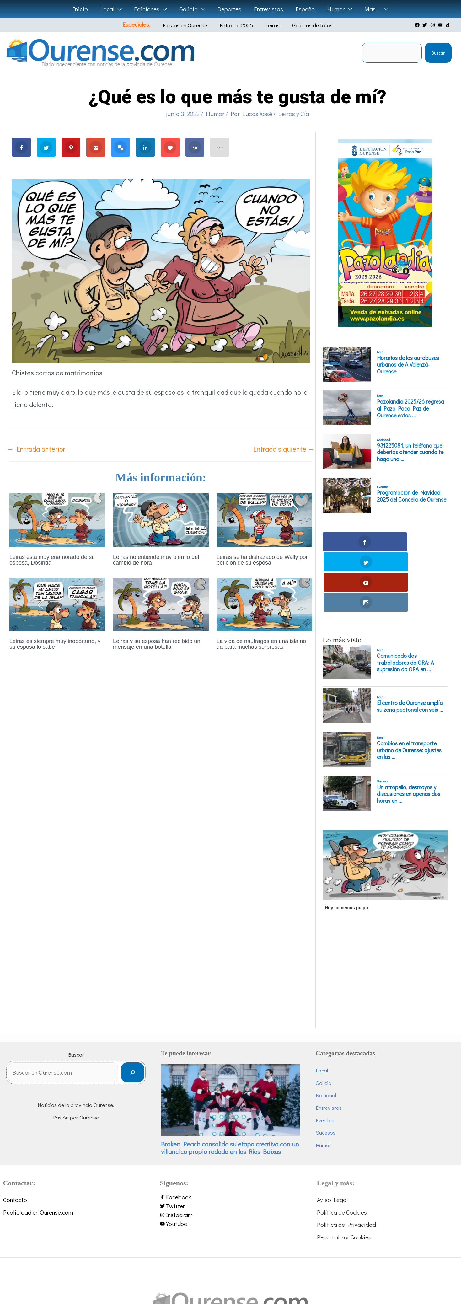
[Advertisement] (384, 923)
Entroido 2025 (237, 25)
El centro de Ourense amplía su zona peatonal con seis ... (410, 645)
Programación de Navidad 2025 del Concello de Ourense (411, 496)
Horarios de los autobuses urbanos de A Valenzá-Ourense (408, 365)
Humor (215, 114)
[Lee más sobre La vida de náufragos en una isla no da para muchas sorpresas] (264, 603)
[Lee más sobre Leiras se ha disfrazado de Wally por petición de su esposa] (264, 519)
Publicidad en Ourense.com (38, 1151)
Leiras (269, 25)
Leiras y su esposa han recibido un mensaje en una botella (156, 644)
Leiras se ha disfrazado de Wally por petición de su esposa (262, 560)
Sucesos (382, 720)
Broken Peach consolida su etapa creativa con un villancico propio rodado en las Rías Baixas (230, 1087)
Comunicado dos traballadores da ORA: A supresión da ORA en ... (405, 602)
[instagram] (433, 25)
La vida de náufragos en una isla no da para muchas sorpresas (261, 644)
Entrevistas (329, 1046)
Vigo (192, 1069)
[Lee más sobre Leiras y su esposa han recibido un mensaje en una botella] (161, 603)
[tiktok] (449, 25)
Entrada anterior (36, 448)
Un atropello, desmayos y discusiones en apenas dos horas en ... (408, 733)
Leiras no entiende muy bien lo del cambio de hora (156, 560)
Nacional (326, 1034)
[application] (119, 9)
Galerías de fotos (304, 25)
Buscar (438, 53)
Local (380, 352)
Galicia (323, 1022)
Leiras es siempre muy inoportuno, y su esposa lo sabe (54, 644)
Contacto (15, 1139)
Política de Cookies (342, 1151)
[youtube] (441, 25)
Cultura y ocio (176, 1069)
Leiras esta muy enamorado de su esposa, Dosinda (52, 560)
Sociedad (383, 439)
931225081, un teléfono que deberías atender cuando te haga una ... (410, 452)
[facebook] (418, 25)
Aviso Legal (332, 1139)
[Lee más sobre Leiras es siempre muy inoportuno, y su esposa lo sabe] (57, 603)
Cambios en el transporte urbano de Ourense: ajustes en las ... (409, 689)
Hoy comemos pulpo (346, 846)
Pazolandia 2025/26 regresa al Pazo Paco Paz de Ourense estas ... (410, 408)
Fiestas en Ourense (191, 25)
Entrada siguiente (284, 448)
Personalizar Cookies (344, 1176)
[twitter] (425, 25)
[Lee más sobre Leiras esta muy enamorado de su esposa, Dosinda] (57, 519)
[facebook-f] (230, 1136)
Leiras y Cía (293, 114)
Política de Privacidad (346, 1163)
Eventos (382, 487)
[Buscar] (132, 1013)
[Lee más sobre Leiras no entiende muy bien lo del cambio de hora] (161, 519)
